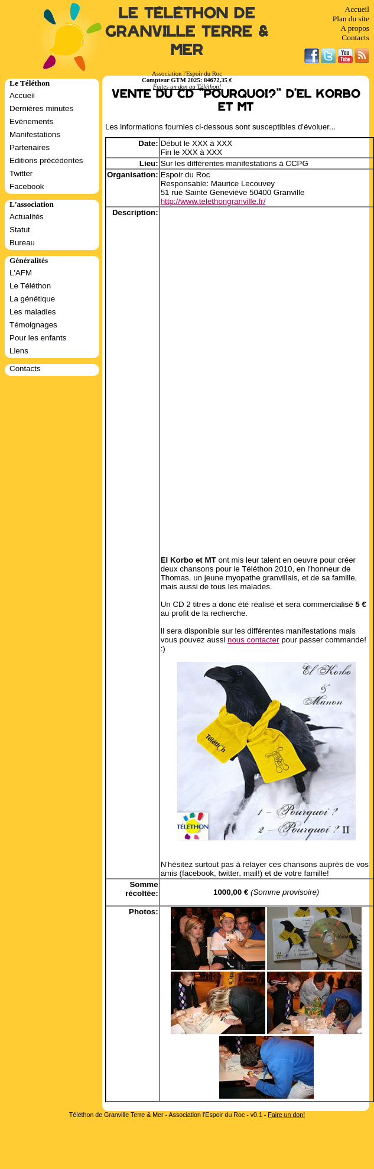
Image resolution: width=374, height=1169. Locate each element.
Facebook (26, 186)
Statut (19, 229)
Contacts (355, 37)
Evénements (31, 121)
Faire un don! (286, 1114)
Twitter (20, 173)
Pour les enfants (37, 337)
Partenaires (29, 147)
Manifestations (34, 134)
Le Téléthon (30, 285)
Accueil (357, 9)
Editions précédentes (46, 160)
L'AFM (20, 272)
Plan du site (351, 18)
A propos (354, 28)
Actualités (26, 216)
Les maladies (32, 311)
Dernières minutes (41, 108)
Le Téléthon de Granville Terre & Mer (187, 31)
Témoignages (33, 324)
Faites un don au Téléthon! (187, 86)
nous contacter (253, 639)
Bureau (22, 242)
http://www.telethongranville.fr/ (213, 201)
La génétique (32, 298)
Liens (18, 350)
